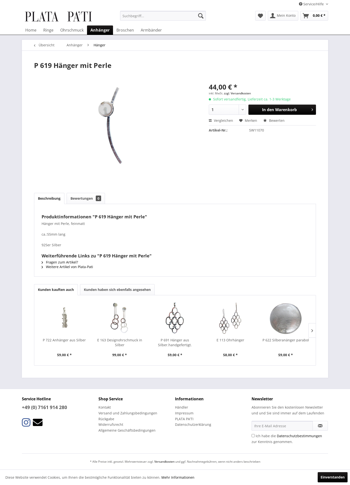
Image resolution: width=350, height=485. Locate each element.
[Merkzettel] (260, 16)
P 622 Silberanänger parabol (285, 340)
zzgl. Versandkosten (237, 93)
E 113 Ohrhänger (230, 340)
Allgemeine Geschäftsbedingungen (127, 430)
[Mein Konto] (283, 16)
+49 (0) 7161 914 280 (44, 407)
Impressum (184, 413)
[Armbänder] (151, 30)
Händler (181, 407)
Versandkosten (164, 462)
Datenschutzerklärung (193, 424)
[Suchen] (201, 16)
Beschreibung (49, 198)
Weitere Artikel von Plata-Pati (67, 266)
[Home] (31, 30)
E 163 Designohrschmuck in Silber (119, 342)
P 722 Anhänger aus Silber (64, 340)
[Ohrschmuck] (72, 30)
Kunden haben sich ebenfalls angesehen (117, 289)
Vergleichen (221, 120)
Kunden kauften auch (56, 289)
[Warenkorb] (314, 16)
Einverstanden (333, 477)
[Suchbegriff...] (163, 16)
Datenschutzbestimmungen (299, 436)
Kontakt (104, 407)
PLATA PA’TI (184, 419)
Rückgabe (106, 419)
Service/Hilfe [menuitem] (312, 4)
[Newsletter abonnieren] (320, 426)
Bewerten (274, 120)
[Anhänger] (100, 30)
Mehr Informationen (177, 477)
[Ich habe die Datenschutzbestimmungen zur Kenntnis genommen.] (253, 435)
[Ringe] (48, 30)
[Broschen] (125, 30)
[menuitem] (163, 16)
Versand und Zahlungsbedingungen (127, 413)
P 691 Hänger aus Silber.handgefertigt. (175, 342)
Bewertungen (85, 198)
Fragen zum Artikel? (60, 262)
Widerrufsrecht (110, 424)
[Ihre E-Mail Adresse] (282, 426)
